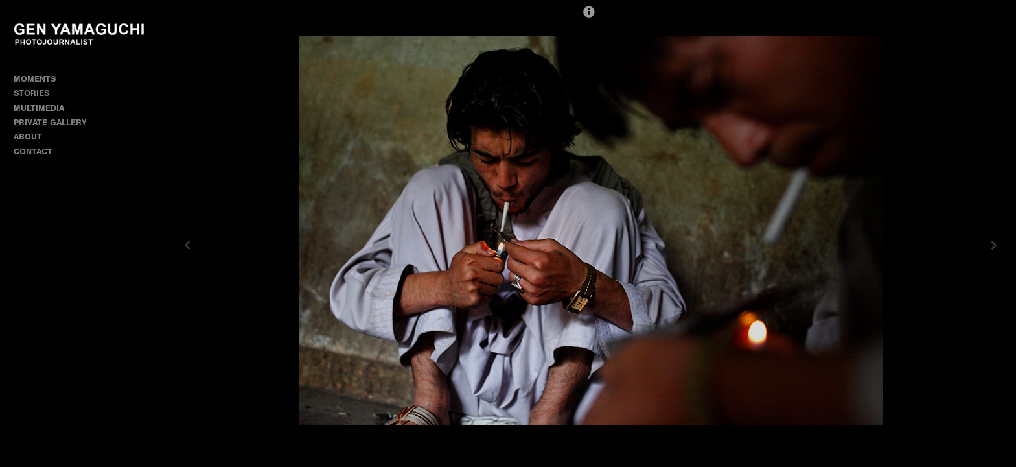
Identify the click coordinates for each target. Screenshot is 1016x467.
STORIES (37, 93)
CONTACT (33, 151)
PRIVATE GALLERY (50, 122)
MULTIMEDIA (39, 108)
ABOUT (28, 136)
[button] (589, 17)
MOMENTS (40, 79)
